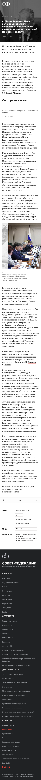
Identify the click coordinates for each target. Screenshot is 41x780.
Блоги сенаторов (9, 750)
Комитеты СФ (7, 638)
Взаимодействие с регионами (14, 695)
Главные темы (8, 725)
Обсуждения (7, 591)
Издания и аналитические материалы (17, 716)
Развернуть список (37, 500)
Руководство (7, 625)
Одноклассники (20, 500)
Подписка (6, 595)
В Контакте (3, 500)
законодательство (22, 511)
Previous (14, 246)
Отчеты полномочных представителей (18, 712)
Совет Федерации (9, 621)
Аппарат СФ (7, 646)
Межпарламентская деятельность (16, 691)
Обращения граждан (10, 582)
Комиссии (6, 642)
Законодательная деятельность (15, 683)
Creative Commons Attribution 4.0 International (17, 776)
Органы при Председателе (13, 650)
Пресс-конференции (10, 746)
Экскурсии (6, 608)
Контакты (6, 578)
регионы (19, 515)
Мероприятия (7, 699)
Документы (7, 687)
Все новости (7, 16)
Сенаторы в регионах (11, 742)
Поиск (4, 587)
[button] (36, 4)
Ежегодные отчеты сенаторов (14, 708)
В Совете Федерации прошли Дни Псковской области (20, 111)
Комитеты (6, 738)
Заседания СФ (8, 678)
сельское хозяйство (23, 523)
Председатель (7, 733)
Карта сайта (7, 603)
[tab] (20, 500)
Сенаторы (6, 633)
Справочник (7, 599)
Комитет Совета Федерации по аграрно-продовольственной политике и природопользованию (26, 537)
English (5, 612)
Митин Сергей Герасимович (26, 529)
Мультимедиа (8, 754)
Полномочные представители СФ (16, 665)
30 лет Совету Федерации (12, 674)
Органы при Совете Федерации (15, 654)
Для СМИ (6, 763)
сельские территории (23, 519)
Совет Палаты (7, 629)
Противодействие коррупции (14, 703)
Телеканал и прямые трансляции (15, 759)
